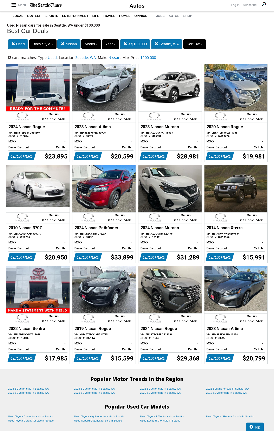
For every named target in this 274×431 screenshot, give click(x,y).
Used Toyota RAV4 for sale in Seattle (162, 416)
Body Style (43, 44)
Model (91, 44)
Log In (235, 5)
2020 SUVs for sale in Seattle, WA (160, 392)
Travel (109, 16)
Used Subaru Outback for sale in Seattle (98, 420)
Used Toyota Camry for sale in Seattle (30, 416)
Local (18, 16)
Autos (137, 6)
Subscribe (250, 5)
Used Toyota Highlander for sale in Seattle (99, 416)
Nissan (69, 44)
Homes (124, 16)
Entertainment (75, 16)
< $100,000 (135, 44)
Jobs (160, 16)
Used (18, 44)
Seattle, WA (167, 44)
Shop (187, 16)
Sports (51, 16)
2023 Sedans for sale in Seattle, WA (227, 388)
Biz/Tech (34, 16)
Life (95, 16)
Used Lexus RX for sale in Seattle (160, 420)
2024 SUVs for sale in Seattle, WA (94, 388)
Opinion (140, 16)
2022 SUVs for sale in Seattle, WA (28, 392)
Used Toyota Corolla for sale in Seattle (31, 420)
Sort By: (195, 44)
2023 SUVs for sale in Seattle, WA (160, 388)
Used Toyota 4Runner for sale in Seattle (230, 416)
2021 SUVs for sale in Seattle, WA (94, 392)
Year (110, 44)
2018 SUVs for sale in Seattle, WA (226, 392)
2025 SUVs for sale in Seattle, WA (28, 388)
